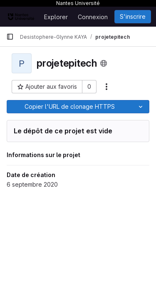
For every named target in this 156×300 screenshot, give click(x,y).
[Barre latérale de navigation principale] (10, 36)
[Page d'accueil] (21, 16)
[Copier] (69, 106)
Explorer (56, 16)
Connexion (93, 16)
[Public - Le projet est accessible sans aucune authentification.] (103, 63)
